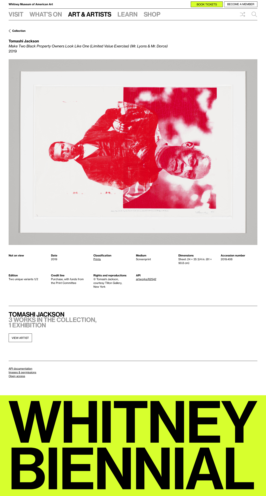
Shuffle (242, 14)
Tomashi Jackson (24, 41)
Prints (97, 259)
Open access (17, 376)
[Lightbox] (133, 152)
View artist (20, 337)
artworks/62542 (146, 279)
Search (254, 14)
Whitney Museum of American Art (31, 4)
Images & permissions (22, 372)
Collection (19, 30)
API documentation (20, 368)
